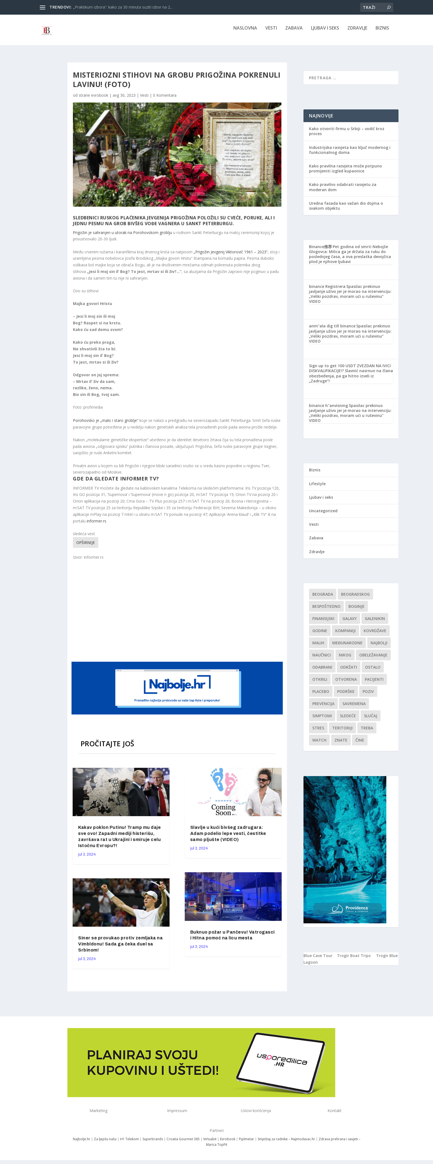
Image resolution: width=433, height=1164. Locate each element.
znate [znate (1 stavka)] (340, 744)
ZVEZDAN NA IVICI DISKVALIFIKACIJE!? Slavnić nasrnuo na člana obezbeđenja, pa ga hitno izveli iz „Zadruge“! (351, 377)
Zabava (294, 32)
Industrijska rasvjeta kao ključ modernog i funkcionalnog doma (349, 154)
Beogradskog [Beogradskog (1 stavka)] (355, 598)
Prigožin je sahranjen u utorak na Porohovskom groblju (123, 236)
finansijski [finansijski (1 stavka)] (323, 622)
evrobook (99, 99)
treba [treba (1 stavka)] (367, 731)
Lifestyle (317, 487)
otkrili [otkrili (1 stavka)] (319, 683)
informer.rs (96, 524)
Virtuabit (209, 1143)
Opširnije (85, 546)
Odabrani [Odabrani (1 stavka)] (322, 671)
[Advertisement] (177, 613)
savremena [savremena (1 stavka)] (354, 707)
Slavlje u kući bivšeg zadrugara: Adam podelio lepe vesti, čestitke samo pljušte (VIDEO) (228, 837)
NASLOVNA (245, 32)
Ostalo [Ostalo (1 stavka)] (373, 671)
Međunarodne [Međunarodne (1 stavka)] (347, 646)
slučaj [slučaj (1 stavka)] (370, 719)
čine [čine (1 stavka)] (359, 744)
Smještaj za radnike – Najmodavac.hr (286, 1143)
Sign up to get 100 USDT (332, 369)
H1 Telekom (129, 1143)
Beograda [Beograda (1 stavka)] (322, 598)
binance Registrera (327, 290)
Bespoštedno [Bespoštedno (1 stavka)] (326, 610)
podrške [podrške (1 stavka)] (346, 695)
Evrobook (227, 1143)
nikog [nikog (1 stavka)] (345, 658)
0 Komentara (164, 99)
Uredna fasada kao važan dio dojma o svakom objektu (346, 209)
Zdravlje (357, 32)
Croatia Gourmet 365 (183, 1143)
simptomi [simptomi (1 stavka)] (322, 719)
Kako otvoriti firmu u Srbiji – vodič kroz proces (346, 135)
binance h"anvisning (328, 409)
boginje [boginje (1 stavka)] (356, 610)
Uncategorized (323, 514)
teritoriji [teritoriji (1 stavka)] (342, 731)
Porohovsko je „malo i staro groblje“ (106, 424)
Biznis (382, 32)
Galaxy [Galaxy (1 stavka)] (349, 622)
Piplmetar (246, 1143)
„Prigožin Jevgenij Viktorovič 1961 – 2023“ (230, 255)
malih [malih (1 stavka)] (318, 646)
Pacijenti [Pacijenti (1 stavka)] (374, 683)
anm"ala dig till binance (332, 329)
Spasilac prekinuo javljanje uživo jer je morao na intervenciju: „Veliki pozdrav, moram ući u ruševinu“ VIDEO (350, 298)
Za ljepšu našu (105, 1143)
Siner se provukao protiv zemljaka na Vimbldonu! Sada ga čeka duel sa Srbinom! (120, 947)
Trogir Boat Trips (354, 959)
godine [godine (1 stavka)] (319, 634)
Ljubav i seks (325, 32)
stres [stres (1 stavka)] (318, 731)
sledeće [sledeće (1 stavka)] (348, 719)
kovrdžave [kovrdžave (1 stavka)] (375, 634)
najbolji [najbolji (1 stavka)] (379, 646)
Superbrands (152, 1143)
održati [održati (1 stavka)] (348, 671)
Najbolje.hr (81, 1143)
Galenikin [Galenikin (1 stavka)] (375, 622)
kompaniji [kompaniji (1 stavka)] (345, 634)
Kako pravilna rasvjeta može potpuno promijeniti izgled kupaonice (345, 172)
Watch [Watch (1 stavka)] (319, 744)
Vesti (271, 32)
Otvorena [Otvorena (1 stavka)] (346, 683)
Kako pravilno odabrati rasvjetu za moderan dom (342, 191)
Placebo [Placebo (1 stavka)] (320, 695)
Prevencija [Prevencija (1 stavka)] (323, 707)
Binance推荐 (320, 250)
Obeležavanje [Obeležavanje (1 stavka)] (373, 658)
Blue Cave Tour (317, 959)
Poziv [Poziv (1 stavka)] (368, 695)
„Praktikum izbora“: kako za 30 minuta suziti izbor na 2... (123, 7)
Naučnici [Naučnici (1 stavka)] (321, 658)
